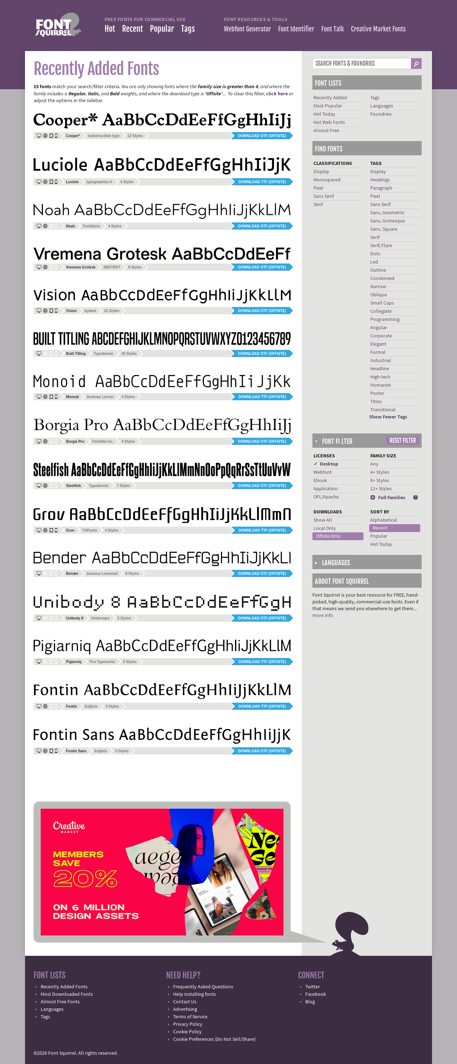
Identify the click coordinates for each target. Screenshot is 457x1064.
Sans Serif (323, 196)
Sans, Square (383, 229)
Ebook (320, 480)
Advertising (185, 1009)
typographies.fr (99, 182)
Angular (378, 328)
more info (322, 615)
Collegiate (381, 311)
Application (325, 489)
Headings (380, 180)
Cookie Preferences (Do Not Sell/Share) (214, 1039)
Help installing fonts (194, 994)
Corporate (381, 336)
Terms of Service (190, 1017)
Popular (162, 29)
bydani (90, 311)
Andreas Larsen (100, 397)
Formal (378, 352)
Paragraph (381, 188)
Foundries (381, 114)
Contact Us (184, 1002)
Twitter (312, 987)
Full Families (387, 497)
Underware (100, 618)
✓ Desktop (325, 464)
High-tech (380, 377)
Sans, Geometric (387, 213)
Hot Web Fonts (329, 122)
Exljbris (91, 706)
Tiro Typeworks (102, 662)
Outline (378, 270)
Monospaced (327, 180)
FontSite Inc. (103, 441)
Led (374, 262)
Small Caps (382, 303)
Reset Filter (403, 440)
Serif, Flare (381, 245)
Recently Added (330, 98)
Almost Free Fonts (60, 1002)
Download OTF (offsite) (262, 136)
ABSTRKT (111, 267)
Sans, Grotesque (387, 221)
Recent (132, 29)
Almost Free (326, 130)
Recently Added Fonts (64, 987)
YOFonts (89, 530)
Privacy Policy (187, 1024)
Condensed (382, 278)
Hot (110, 29)
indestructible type (104, 136)
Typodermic (104, 354)
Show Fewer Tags (388, 417)
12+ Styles (381, 489)
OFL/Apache (326, 497)
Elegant (378, 344)
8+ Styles (379, 480)
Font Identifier (296, 29)
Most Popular (327, 106)
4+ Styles (379, 472)
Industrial (380, 360)
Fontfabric (91, 226)
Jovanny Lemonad (101, 574)
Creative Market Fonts (378, 29)
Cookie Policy (187, 1032)
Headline (379, 369)
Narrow (378, 286)
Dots (375, 254)
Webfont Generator (247, 29)
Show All (322, 520)
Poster (377, 393)
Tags (188, 29)
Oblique (378, 295)
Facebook (315, 994)
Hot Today (324, 114)
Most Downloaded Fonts (67, 994)
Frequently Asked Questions (203, 987)
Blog (310, 1002)
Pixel (318, 188)
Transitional (383, 410)
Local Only (324, 528)
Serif (318, 204)
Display (321, 172)
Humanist (380, 385)
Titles (376, 401)
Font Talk (332, 29)
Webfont (322, 472)
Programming (385, 319)
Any (374, 464)
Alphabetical (383, 520)
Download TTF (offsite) (262, 182)
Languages (381, 106)
